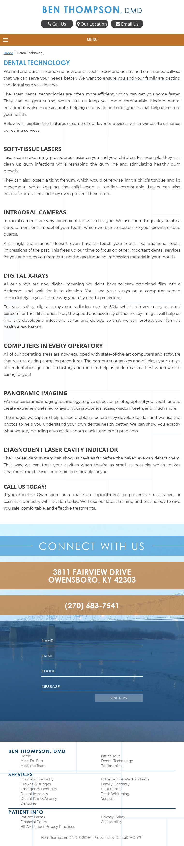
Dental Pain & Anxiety (39, 798)
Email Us (127, 24)
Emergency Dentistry (39, 789)
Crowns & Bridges (36, 784)
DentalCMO (129, 837)
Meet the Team (33, 766)
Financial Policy (34, 822)
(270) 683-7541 (92, 605)
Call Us (57, 24)
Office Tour (110, 756)
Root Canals (111, 789)
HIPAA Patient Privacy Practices (48, 826)
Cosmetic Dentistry (37, 779)
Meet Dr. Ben (32, 761)
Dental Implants (34, 794)
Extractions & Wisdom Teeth (125, 779)
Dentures (28, 803)
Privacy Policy (113, 817)
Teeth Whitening (115, 794)
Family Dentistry (115, 784)
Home (8, 53)
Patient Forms (33, 817)
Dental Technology (117, 761)
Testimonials (111, 766)
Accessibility (111, 822)
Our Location (92, 24)
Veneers (107, 798)
